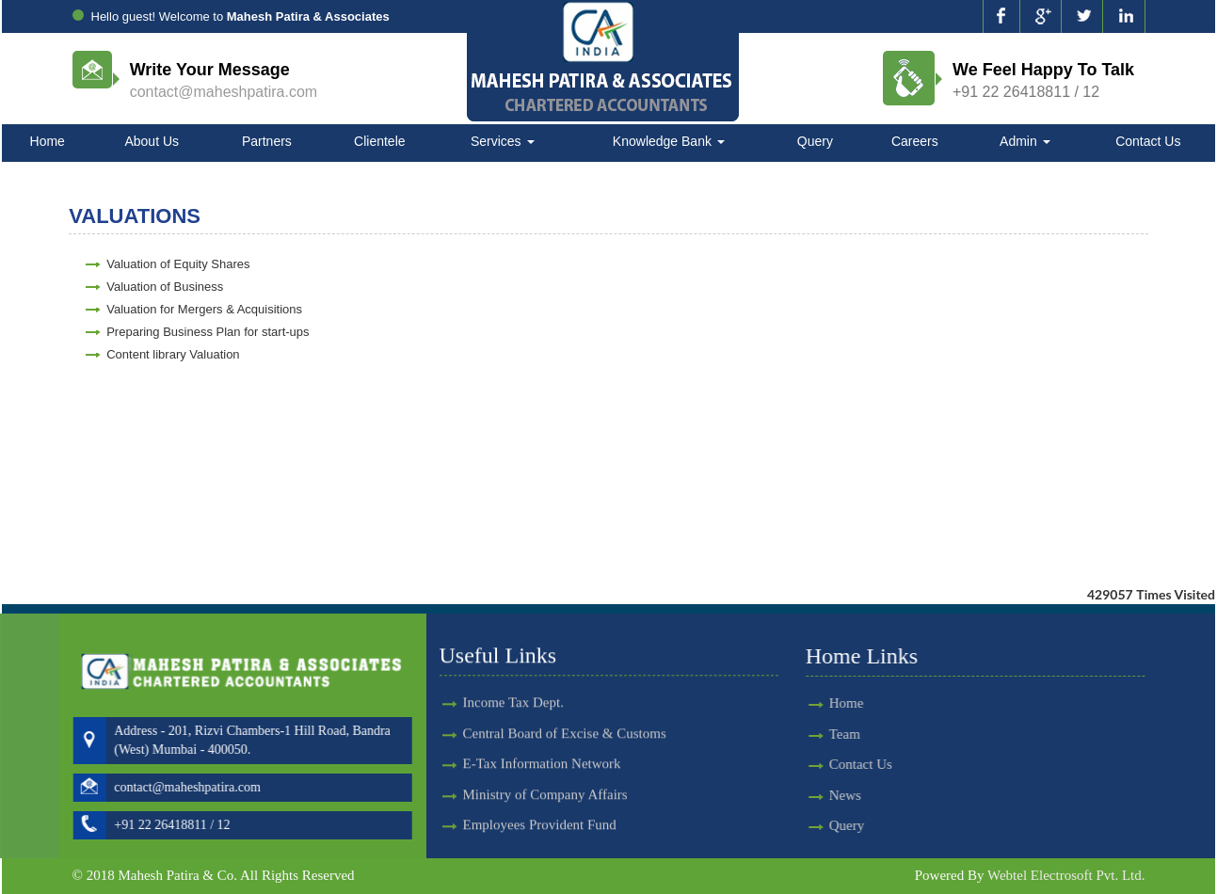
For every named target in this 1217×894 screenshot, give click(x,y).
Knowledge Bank (669, 141)
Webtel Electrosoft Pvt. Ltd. (1066, 875)
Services (503, 141)
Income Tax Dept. (513, 681)
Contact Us (1147, 141)
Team (823, 734)
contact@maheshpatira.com (223, 92)
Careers (914, 141)
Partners (267, 141)
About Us (151, 141)
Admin (1025, 141)
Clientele (379, 141)
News (824, 795)
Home (47, 141)
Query (815, 141)
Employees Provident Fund (540, 803)
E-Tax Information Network (542, 742)
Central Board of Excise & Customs (564, 712)
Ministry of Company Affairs (545, 772)
